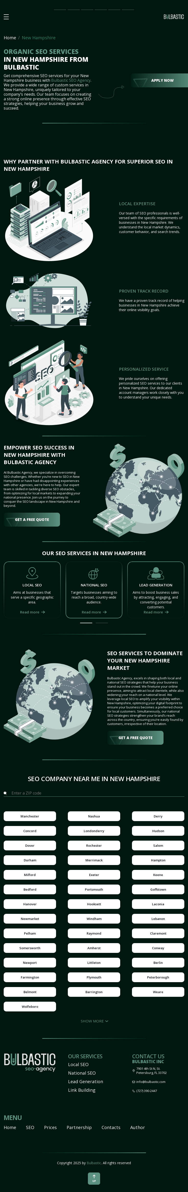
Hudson (158, 831)
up (94, 1179)
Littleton (94, 962)
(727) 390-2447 (146, 1091)
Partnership (101, 9)
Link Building (81, 1090)
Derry (158, 816)
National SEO (82, 1073)
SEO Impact (73, 9)
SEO (30, 1127)
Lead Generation (85, 1081)
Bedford (30, 889)
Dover (30, 845)
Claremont (158, 933)
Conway (158, 948)
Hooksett (94, 904)
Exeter (94, 875)
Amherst (94, 948)
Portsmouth (94, 889)
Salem (158, 845)
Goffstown (158, 889)
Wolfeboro (30, 1006)
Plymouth (94, 977)
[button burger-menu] (6, 17)
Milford (30, 875)
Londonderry (94, 831)
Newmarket (30, 919)
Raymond (94, 933)
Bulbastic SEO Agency (71, 80)
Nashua (94, 816)
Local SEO (78, 1064)
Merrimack (94, 860)
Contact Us (128, 9)
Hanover (30, 904)
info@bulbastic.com (150, 1082)
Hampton (158, 860)
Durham (30, 860)
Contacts (111, 1127)
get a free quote (32, 519)
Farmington (30, 977)
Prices (86, 9)
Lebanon (158, 919)
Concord (29, 831)
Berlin (158, 962)
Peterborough (158, 977)
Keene (158, 875)
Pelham (30, 933)
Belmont (30, 992)
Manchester (30, 816)
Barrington (94, 992)
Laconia (158, 904)
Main (58, 9)
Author (137, 1127)
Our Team (113, 9)
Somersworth (29, 948)
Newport (30, 962)
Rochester (94, 845)
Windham (94, 919)
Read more (29, 612)
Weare (158, 992)
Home (10, 38)
